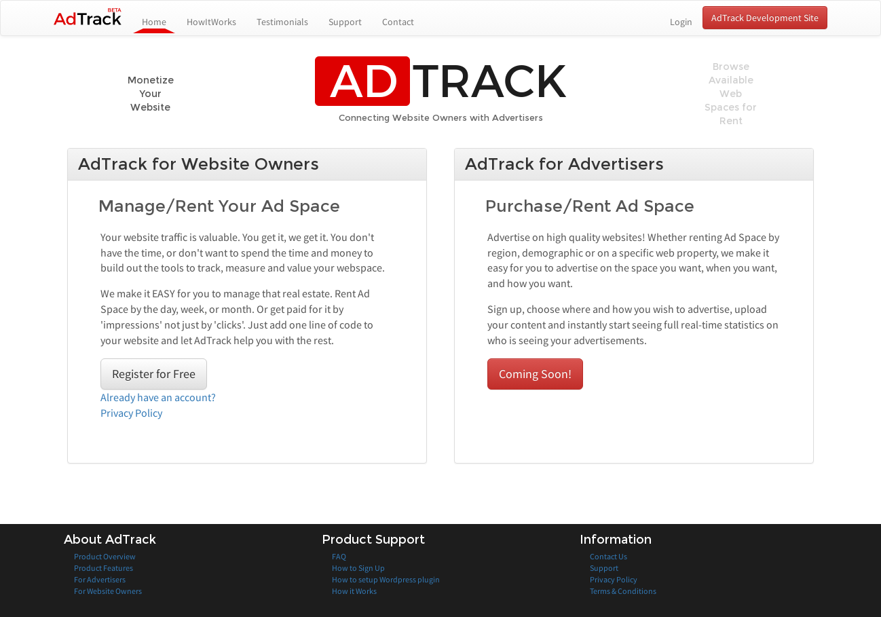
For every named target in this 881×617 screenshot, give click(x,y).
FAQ (339, 556)
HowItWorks (211, 22)
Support (345, 22)
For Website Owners (108, 591)
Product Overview (105, 556)
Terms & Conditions (623, 591)
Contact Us (608, 556)
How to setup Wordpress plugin (386, 579)
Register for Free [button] (153, 373)
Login (681, 22)
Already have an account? (158, 397)
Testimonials (282, 22)
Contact (398, 22)
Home (159, 21)
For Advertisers (100, 579)
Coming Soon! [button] (535, 373)
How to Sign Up (358, 568)
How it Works (354, 591)
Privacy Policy (131, 412)
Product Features (103, 568)
